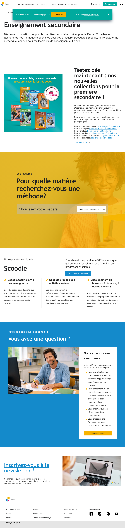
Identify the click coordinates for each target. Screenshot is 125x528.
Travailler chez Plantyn (42, 518)
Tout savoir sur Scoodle (78, 273)
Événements (38, 513)
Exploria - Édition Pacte (101, 138)
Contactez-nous (97, 433)
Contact (74, 4)
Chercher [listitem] (95, 4)
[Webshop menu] (46, 4)
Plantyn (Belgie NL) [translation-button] (13, 523)
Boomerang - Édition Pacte (99, 131)
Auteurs (36, 509)
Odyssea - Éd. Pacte (109, 135)
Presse (8, 518)
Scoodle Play (69, 513)
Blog (54, 4)
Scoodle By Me (63, 4)
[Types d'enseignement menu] (28, 4)
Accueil (11, 12)
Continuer (58, 15)
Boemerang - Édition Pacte (105, 133)
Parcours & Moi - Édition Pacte (103, 128)
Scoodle (67, 518)
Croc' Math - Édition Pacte (108, 126)
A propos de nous (13, 509)
